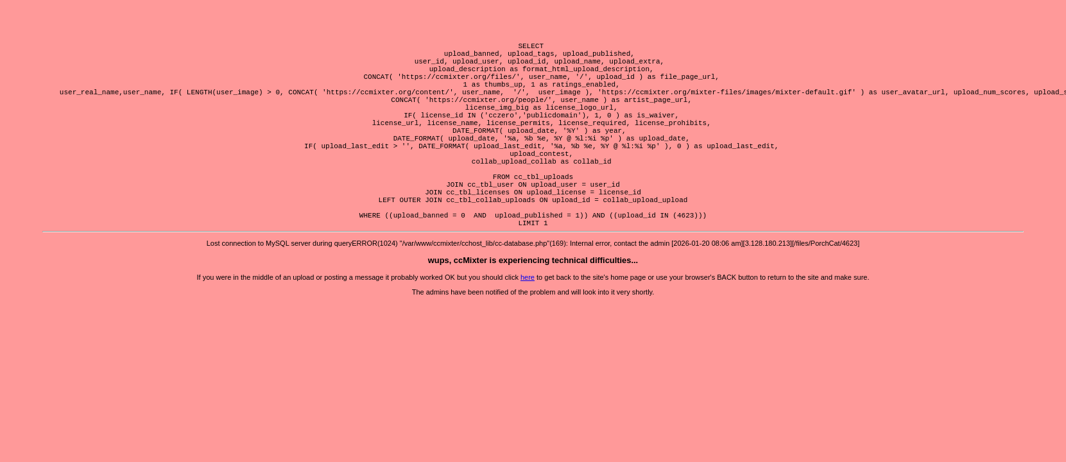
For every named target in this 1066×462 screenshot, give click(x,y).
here (527, 323)
